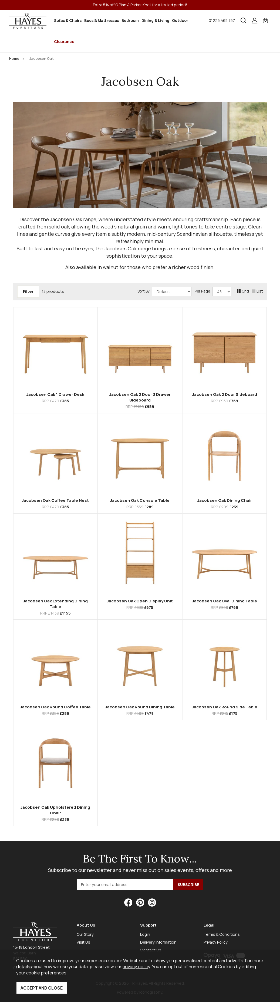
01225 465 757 (222, 20)
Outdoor (180, 20)
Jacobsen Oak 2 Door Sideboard (224, 394)
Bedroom (130, 20)
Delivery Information (158, 942)
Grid (243, 291)
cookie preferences (46, 973)
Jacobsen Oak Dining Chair (224, 500)
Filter (28, 291)
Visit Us (83, 942)
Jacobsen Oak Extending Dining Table (55, 603)
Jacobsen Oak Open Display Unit (140, 601)
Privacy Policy (216, 942)
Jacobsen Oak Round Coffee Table (55, 707)
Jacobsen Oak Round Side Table (224, 707)
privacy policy (136, 966)
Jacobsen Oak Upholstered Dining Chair (55, 810)
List (257, 291)
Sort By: (164, 291)
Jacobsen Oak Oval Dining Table (224, 601)
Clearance (64, 41)
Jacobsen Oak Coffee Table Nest (55, 500)
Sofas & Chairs (68, 20)
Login (145, 934)
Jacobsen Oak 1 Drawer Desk (55, 394)
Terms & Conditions (222, 934)
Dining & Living (155, 20)
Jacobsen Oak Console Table (140, 500)
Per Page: (213, 291)
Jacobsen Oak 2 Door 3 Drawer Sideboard (140, 397)
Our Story (85, 934)
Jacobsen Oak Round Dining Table (140, 707)
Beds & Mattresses (101, 20)
